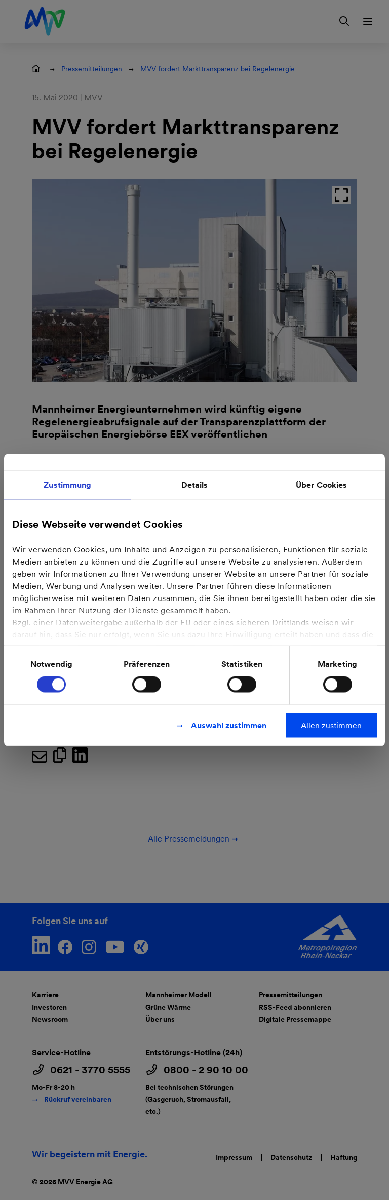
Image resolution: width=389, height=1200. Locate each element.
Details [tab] (194, 485)
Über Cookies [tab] (321, 485)
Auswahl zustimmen (228, 725)
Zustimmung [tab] (67, 485)
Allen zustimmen (331, 725)
